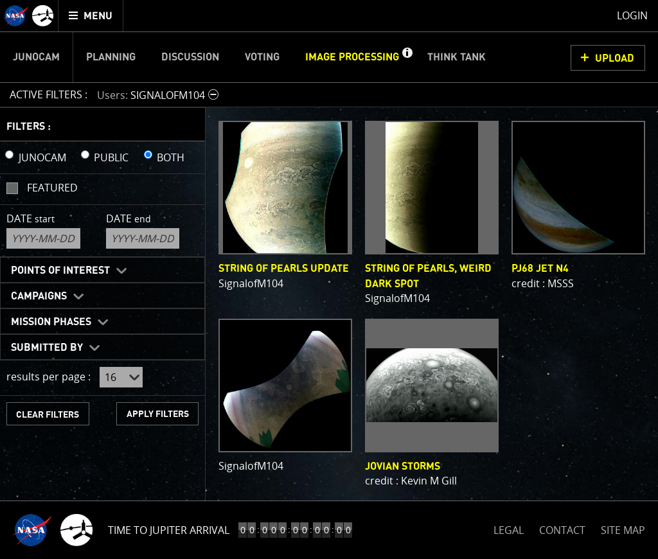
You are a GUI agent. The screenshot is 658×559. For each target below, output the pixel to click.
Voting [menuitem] (262, 57)
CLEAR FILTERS (47, 415)
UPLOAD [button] (614, 58)
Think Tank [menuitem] (456, 57)
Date (30, 218)
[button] (406, 57)
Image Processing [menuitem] (352, 57)
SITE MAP (623, 530)
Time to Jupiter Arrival (168, 530)
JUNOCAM (42, 157)
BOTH (170, 157)
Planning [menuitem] (111, 57)
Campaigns (39, 296)
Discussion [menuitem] (190, 57)
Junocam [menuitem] (36, 57)
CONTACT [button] (562, 530)
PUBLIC (111, 157)
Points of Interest (60, 270)
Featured (52, 188)
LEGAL (508, 528)
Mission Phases (51, 322)
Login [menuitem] (632, 15)
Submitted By (47, 347)
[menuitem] (90, 15)
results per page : (48, 376)
